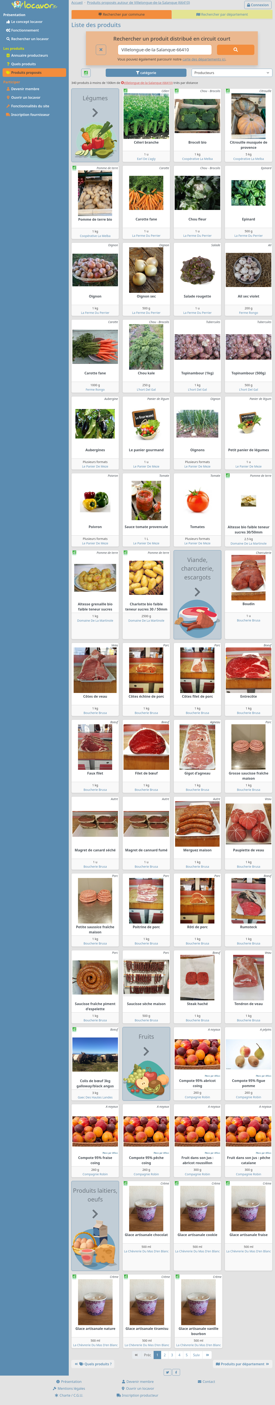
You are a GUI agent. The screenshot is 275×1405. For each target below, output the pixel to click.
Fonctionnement (22, 30)
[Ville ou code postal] (165, 50)
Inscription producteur (137, 1395)
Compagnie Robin (197, 1097)
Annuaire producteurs (27, 55)
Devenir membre (22, 89)
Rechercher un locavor (27, 38)
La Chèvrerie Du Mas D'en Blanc (146, 1251)
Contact (206, 1381)
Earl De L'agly (146, 159)
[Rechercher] (235, 50)
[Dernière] (207, 1355)
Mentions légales (68, 1388)
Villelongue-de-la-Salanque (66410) (147, 83)
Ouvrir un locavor (23, 97)
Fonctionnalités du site (27, 106)
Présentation (69, 1381)
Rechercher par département (222, 14)
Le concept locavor (24, 21)
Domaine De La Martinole (249, 543)
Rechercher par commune (121, 14)
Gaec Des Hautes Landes (95, 1097)
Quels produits (21, 64)
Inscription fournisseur (28, 114)
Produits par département (243, 1364)
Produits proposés (23, 72)
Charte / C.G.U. (68, 1395)
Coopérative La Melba (197, 159)
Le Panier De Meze (95, 466)
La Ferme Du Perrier (146, 236)
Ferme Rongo (248, 313)
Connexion (258, 5)
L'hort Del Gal (146, 389)
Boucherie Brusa (248, 620)
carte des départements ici (203, 59)
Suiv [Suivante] (196, 1355)
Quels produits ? (93, 1364)
